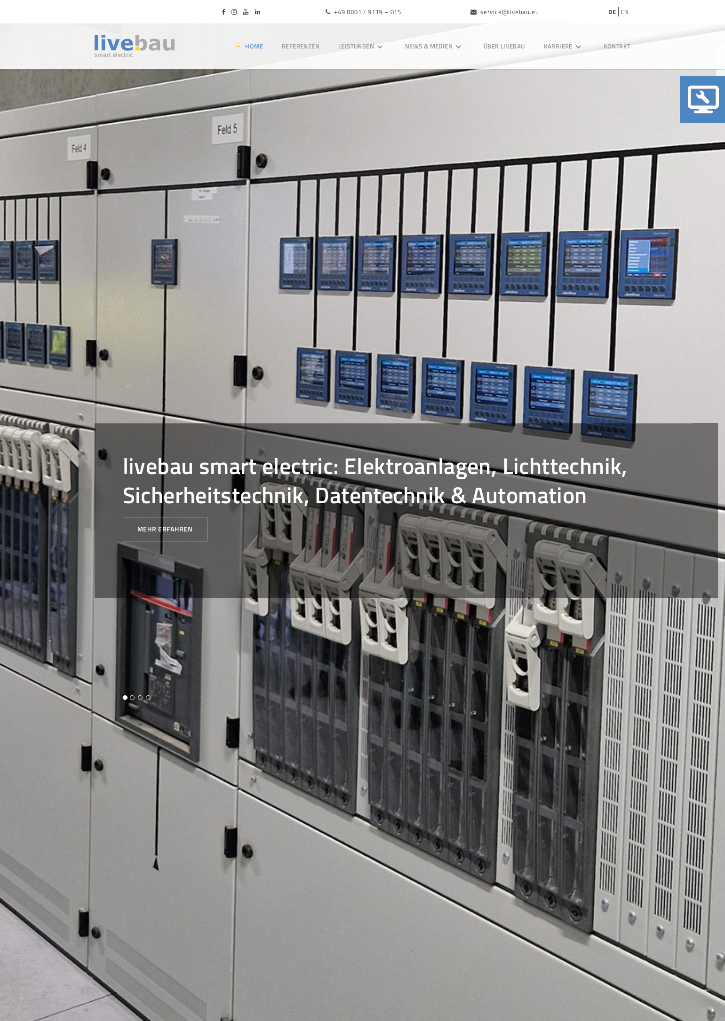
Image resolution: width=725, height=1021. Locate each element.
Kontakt (617, 46)
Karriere (564, 46)
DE (612, 11)
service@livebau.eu (504, 11)
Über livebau (504, 46)
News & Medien (435, 46)
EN (625, 11)
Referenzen (300, 46)
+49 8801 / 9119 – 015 (363, 11)
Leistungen (362, 46)
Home (254, 46)
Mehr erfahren (165, 529)
